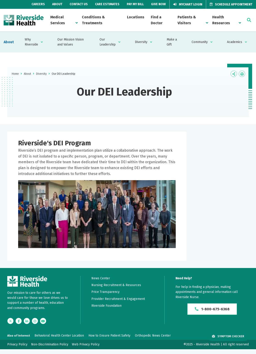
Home (15, 73)
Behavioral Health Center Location (59, 335)
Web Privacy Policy (86, 344)
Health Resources (221, 20)
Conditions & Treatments (93, 20)
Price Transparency (105, 292)
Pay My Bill (135, 4)
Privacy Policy (17, 344)
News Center (100, 278)
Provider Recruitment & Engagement (118, 299)
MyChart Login (187, 4)
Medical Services (57, 20)
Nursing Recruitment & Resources (116, 285)
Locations (135, 17)
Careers (38, 4)
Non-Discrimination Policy (49, 344)
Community (200, 42)
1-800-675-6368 (212, 309)
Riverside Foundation (106, 306)
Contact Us (79, 4)
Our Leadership (108, 42)
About (57, 4)
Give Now (158, 4)
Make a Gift (172, 42)
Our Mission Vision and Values (70, 42)
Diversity (141, 42)
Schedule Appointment (231, 4)
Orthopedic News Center (153, 335)
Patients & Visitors (187, 20)
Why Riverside (31, 42)
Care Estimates (107, 4)
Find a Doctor (157, 20)
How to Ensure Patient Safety (109, 335)
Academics (234, 42)
